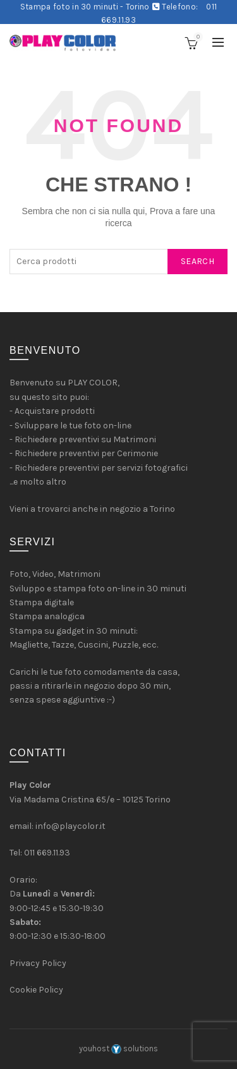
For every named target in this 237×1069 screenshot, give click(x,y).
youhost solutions (118, 1048)
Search (197, 261)
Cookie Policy (36, 989)
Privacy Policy (37, 963)
